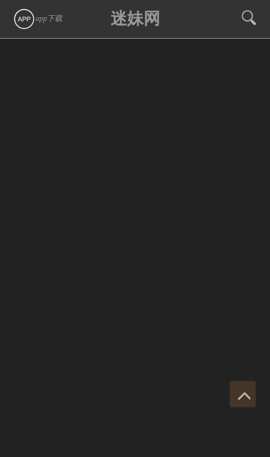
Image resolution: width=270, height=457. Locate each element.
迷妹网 (135, 19)
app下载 (37, 18)
